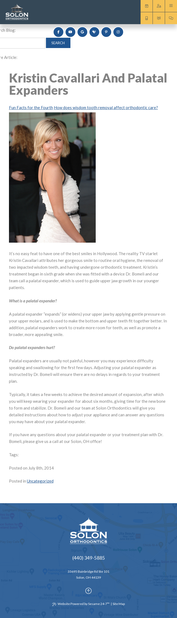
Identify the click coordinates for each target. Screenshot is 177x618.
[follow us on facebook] (58, 32)
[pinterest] (106, 32)
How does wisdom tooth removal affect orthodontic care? (106, 107)
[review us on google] (82, 32)
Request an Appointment (147, 6)
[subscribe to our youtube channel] (70, 32)
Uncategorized (40, 480)
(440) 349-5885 (88, 558)
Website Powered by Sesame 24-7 (81, 604)
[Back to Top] (88, 591)
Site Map (119, 604)
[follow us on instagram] (118, 32)
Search (58, 43)
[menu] (171, 6)
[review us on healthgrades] (94, 32)
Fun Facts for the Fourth (31, 107)
